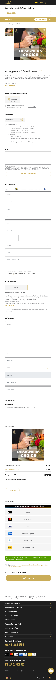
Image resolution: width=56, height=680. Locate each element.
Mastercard (20, 519)
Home (6, 24)
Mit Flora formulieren (28, 174)
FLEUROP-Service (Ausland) (12, 469)
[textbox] (28, 195)
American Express (21, 533)
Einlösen (13, 490)
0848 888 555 (14, 645)
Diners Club (20, 540)
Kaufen (31, 579)
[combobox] (28, 194)
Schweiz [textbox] (9, 245)
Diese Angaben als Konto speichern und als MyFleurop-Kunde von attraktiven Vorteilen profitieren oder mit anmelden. (22, 273)
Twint (19, 512)
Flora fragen (42, 19)
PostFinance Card (21, 547)
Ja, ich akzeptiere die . (28, 565)
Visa (18, 526)
